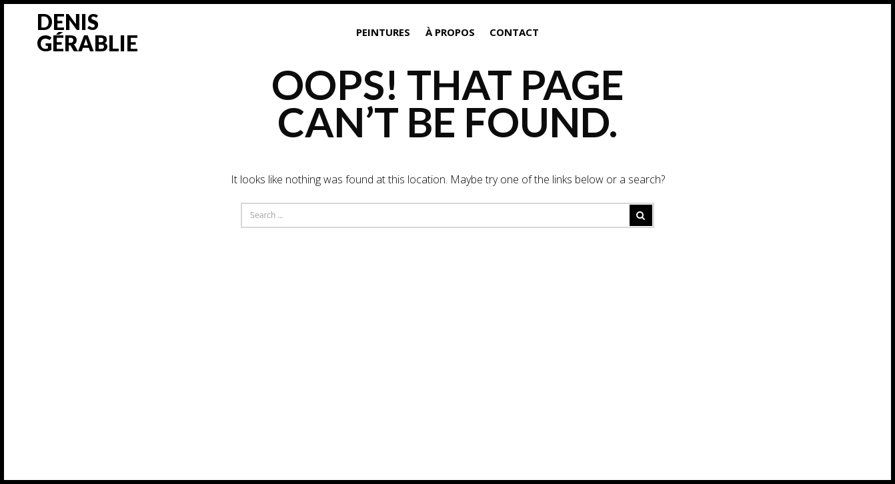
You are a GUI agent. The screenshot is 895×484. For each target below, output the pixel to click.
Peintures (383, 32)
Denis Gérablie (87, 32)
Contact (514, 32)
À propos (450, 32)
